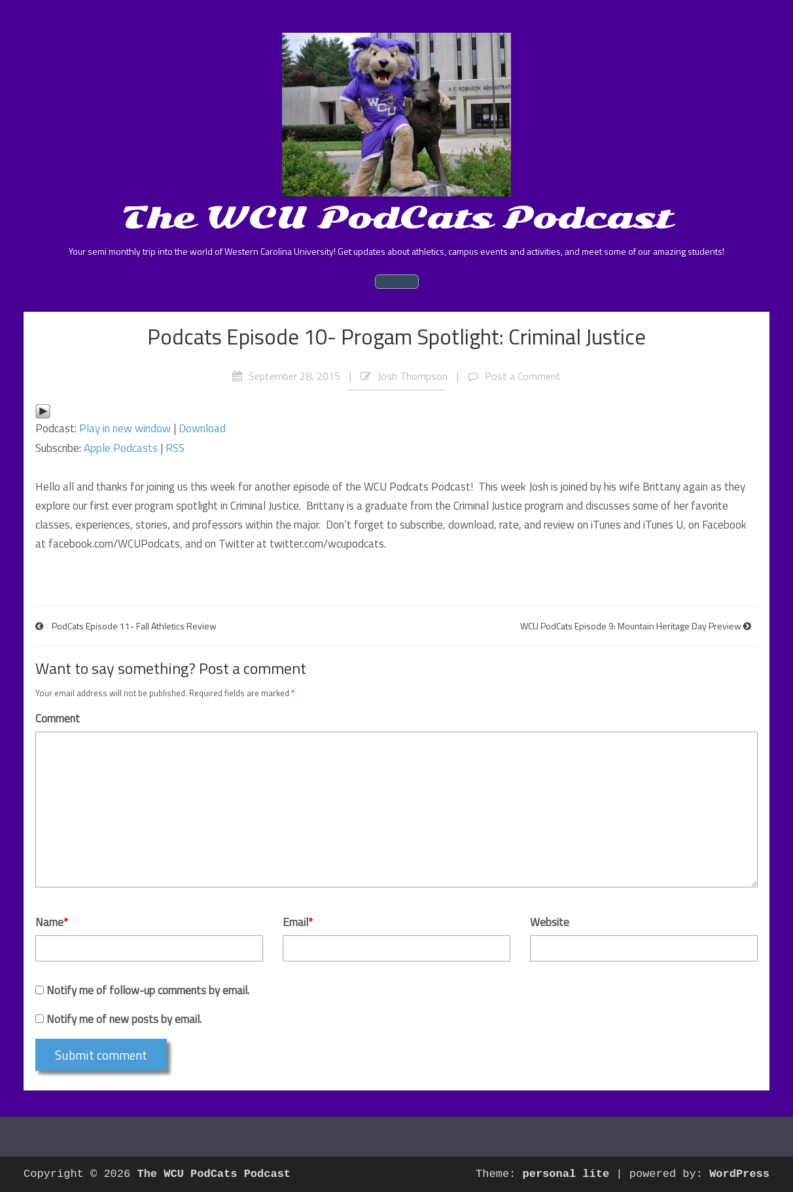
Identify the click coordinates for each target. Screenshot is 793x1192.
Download (202, 428)
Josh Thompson (413, 376)
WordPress (739, 1174)
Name (51, 922)
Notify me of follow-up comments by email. (147, 990)
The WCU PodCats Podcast (397, 217)
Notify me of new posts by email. (124, 1019)
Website (549, 922)
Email (298, 922)
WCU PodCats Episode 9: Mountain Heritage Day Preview (630, 626)
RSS (175, 447)
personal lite (566, 1174)
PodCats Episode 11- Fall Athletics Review (134, 626)
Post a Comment (523, 376)
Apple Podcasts (121, 447)
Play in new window (125, 428)
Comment (57, 718)
